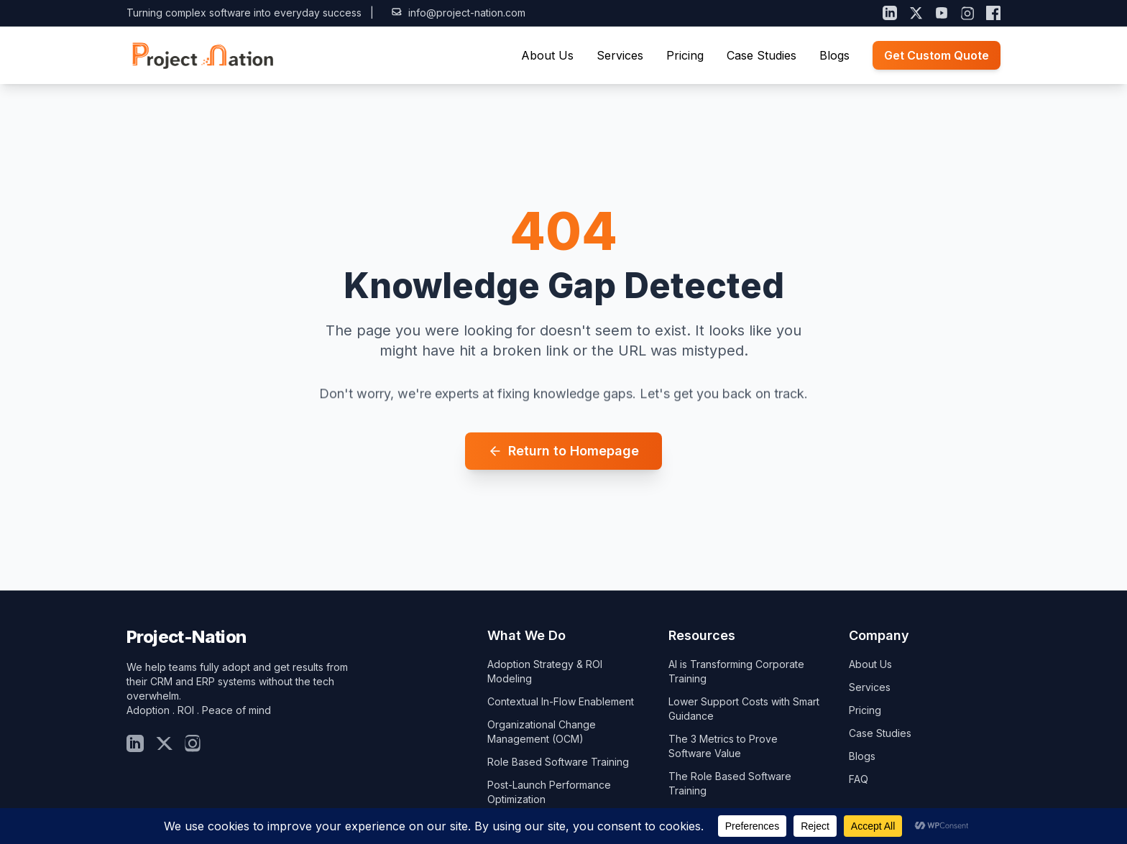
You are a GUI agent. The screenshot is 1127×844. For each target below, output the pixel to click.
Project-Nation (186, 636)
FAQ (858, 779)
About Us (547, 55)
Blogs (834, 55)
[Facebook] (993, 13)
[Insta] (192, 743)
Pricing (685, 55)
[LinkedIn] (890, 13)
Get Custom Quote (936, 55)
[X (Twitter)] (915, 13)
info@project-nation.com (458, 12)
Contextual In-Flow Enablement (560, 701)
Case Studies (761, 55)
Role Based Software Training (558, 762)
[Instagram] (967, 13)
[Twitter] (163, 743)
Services (620, 55)
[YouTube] (941, 13)
